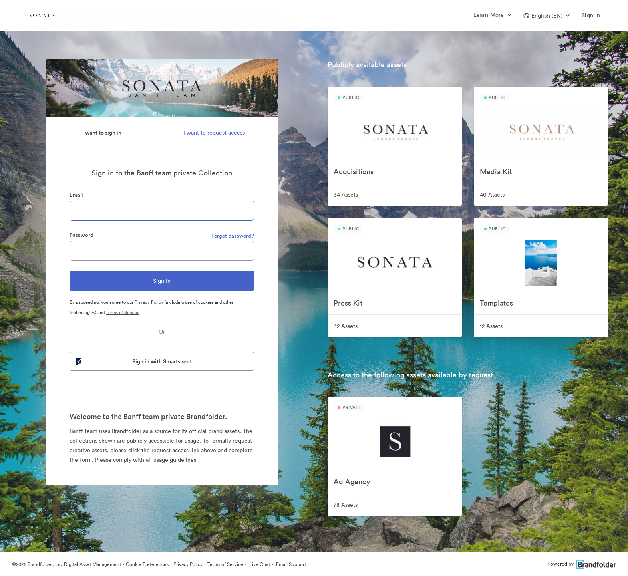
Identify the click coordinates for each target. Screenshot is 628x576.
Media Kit (496, 171)
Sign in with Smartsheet (133, 361)
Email (76, 194)
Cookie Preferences (147, 564)
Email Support (290, 564)
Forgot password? (232, 235)
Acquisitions (354, 171)
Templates (496, 303)
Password (81, 235)
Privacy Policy (149, 302)
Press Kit (348, 303)
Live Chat (259, 564)
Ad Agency (352, 481)
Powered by (581, 563)
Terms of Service (122, 312)
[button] (546, 15)
